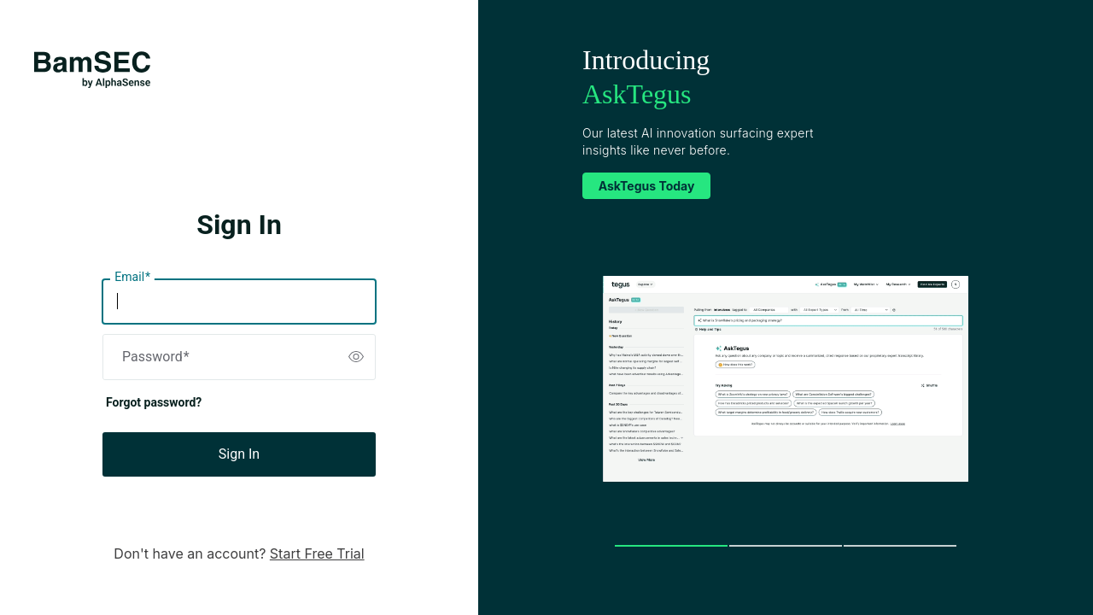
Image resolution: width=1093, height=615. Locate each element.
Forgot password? (154, 402)
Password (156, 357)
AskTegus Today (647, 186)
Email (132, 277)
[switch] (356, 357)
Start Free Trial (317, 553)
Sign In (239, 454)
